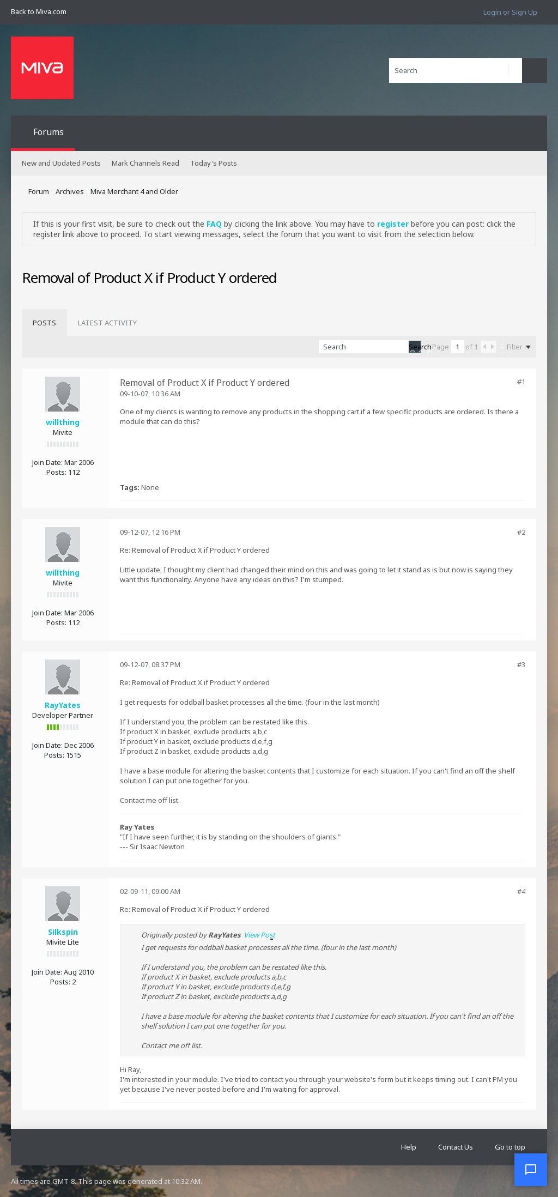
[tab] (44, 322)
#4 (521, 891)
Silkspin (63, 932)
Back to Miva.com (38, 11)
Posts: (56, 472)
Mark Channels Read (145, 163)
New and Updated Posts (61, 163)
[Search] (455, 70)
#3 (521, 664)
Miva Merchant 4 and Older (134, 191)
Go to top (510, 1147)
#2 (521, 532)
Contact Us (455, 1147)
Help (408, 1147)
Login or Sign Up (510, 12)
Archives (70, 191)
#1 (521, 381)
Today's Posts (213, 163)
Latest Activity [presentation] (107, 323)
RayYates (63, 705)
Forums (48, 132)
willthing (63, 422)
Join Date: (47, 462)
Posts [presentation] (44, 323)
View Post (259, 935)
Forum (38, 191)
